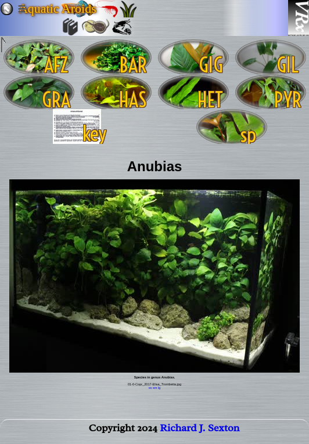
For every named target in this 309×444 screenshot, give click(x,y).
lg (159, 387)
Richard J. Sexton (199, 430)
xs (150, 387)
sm (155, 387)
